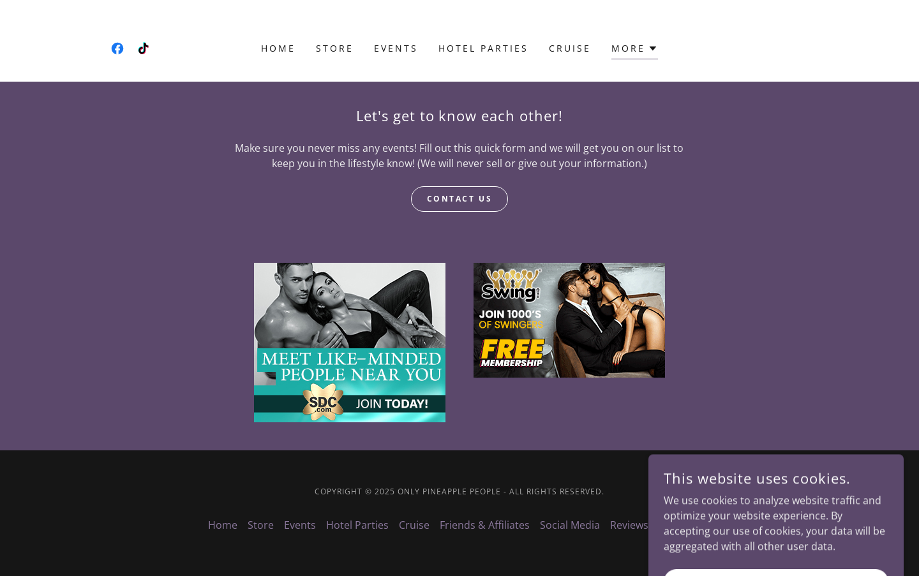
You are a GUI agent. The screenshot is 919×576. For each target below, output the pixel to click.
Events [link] (396, 48)
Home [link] (278, 48)
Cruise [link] (570, 48)
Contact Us (460, 198)
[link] (117, 48)
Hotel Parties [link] (483, 48)
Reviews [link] (629, 525)
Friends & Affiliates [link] (485, 525)
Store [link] (335, 48)
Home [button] (222, 525)
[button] (634, 50)
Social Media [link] (570, 525)
